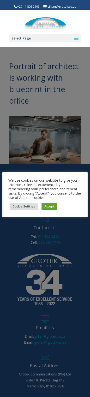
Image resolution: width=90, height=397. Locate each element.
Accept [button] (49, 206)
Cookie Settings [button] (23, 206)
